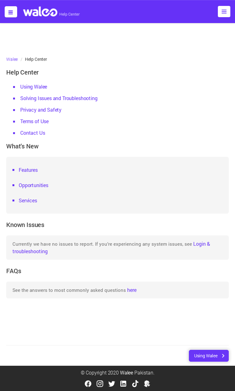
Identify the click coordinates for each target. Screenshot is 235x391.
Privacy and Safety (40, 109)
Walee (12, 59)
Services (28, 200)
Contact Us (32, 132)
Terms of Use (34, 121)
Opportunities (33, 185)
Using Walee (33, 86)
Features (28, 170)
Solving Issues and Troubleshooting (59, 98)
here (132, 290)
